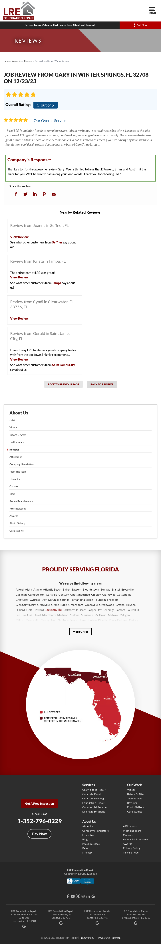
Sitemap (87, 852)
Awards (13, 515)
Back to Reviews (101, 384)
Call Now (142, 25)
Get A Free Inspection (39, 803)
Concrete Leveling (93, 798)
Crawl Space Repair (94, 789)
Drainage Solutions (93, 811)
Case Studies (16, 530)
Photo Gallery (17, 523)
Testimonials (16, 442)
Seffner (57, 242)
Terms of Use (130, 852)
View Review (19, 237)
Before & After (17, 434)
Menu (152, 11)
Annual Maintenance (21, 501)
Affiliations (15, 456)
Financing (15, 479)
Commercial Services (95, 807)
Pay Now (39, 834)
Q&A (12, 420)
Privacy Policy (131, 848)
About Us (18, 412)
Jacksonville (53, 609)
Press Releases (17, 508)
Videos (13, 427)
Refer (85, 848)
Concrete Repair (92, 794)
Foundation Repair (93, 802)
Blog (12, 493)
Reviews (14, 449)
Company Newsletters (22, 464)
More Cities (80, 631)
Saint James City (63, 365)
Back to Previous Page (63, 384)
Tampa (56, 283)
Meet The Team (18, 471)
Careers (13, 486)
